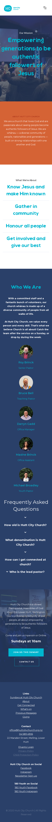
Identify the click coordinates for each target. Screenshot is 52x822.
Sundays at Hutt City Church (26, 697)
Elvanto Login (26, 747)
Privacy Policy (26, 751)
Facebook (26, 768)
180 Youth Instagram (26, 791)
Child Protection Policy (26, 755)
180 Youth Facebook (26, 787)
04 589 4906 (26, 734)
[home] (12, 8)
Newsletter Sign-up (26, 776)
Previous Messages (26, 713)
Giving (26, 717)
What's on (26, 709)
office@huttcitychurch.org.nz (26, 730)
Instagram (26, 772)
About (26, 701)
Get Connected (26, 705)
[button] (44, 8)
